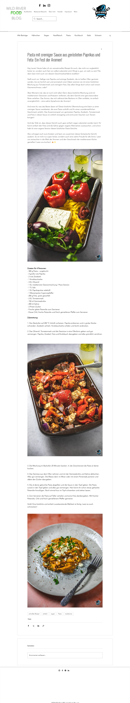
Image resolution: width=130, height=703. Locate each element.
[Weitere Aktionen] (101, 49)
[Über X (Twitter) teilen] (33, 626)
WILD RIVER (16, 8)
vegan (53, 614)
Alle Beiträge (22, 35)
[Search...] (44, 19)
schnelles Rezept (34, 614)
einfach (45, 614)
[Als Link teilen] (43, 626)
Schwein (98, 35)
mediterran (68, 614)
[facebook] (40, 5)
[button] (110, 35)
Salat (89, 35)
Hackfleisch (57, 35)
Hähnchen (36, 35)
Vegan (46, 35)
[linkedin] (44, 5)
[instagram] (49, 5)
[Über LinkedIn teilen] (38, 626)
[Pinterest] (65, 670)
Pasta (68, 35)
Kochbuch (79, 35)
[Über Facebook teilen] (28, 626)
